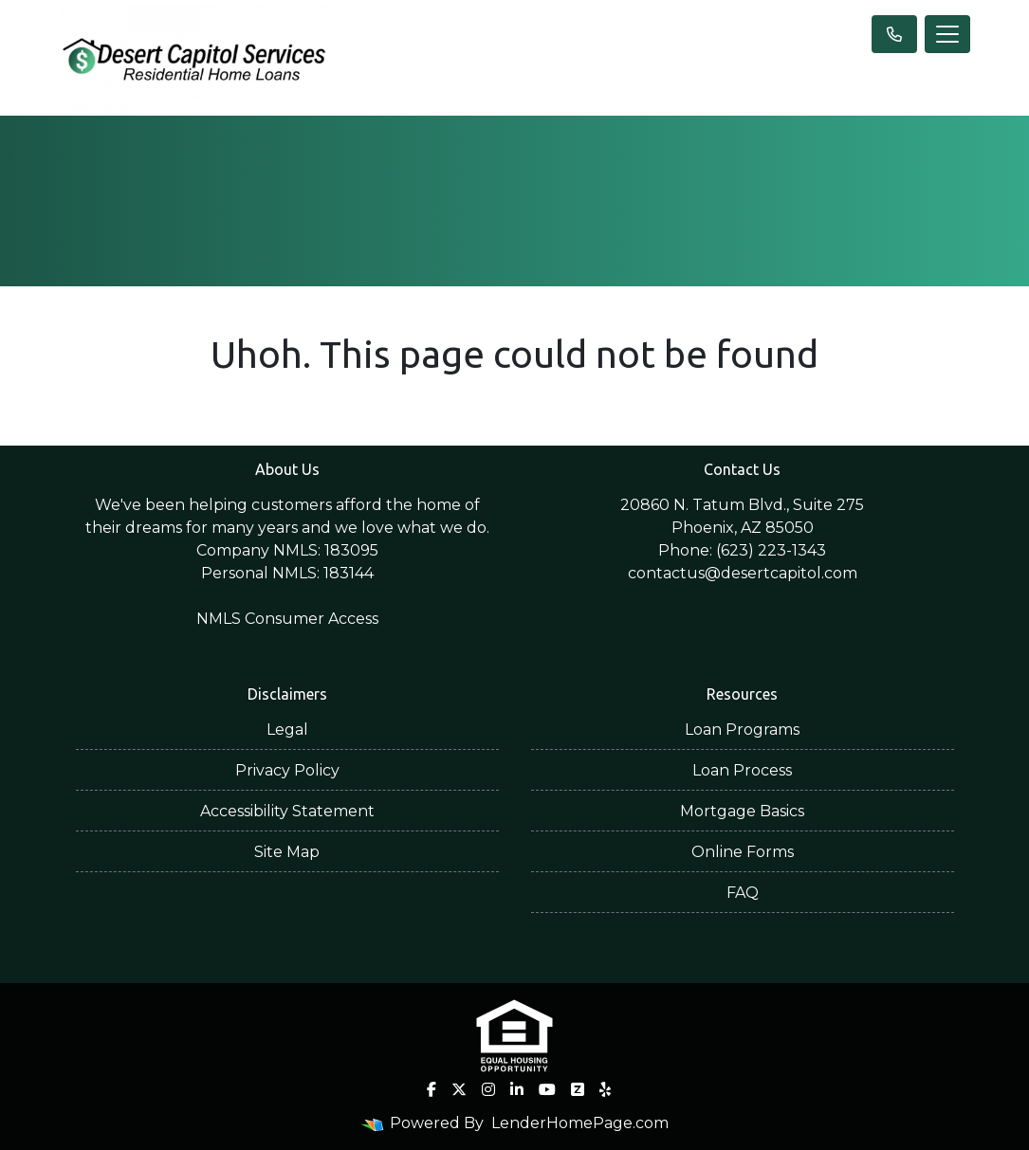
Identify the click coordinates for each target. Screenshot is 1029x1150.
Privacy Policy (287, 770)
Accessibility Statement (287, 811)
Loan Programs (742, 730)
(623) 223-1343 (771, 550)
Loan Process (742, 770)
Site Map (287, 852)
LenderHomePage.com (580, 1123)
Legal (287, 730)
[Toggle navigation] (947, 34)
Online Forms (742, 852)
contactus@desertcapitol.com (742, 573)
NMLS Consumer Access (287, 619)
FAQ (742, 893)
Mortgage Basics (742, 811)
